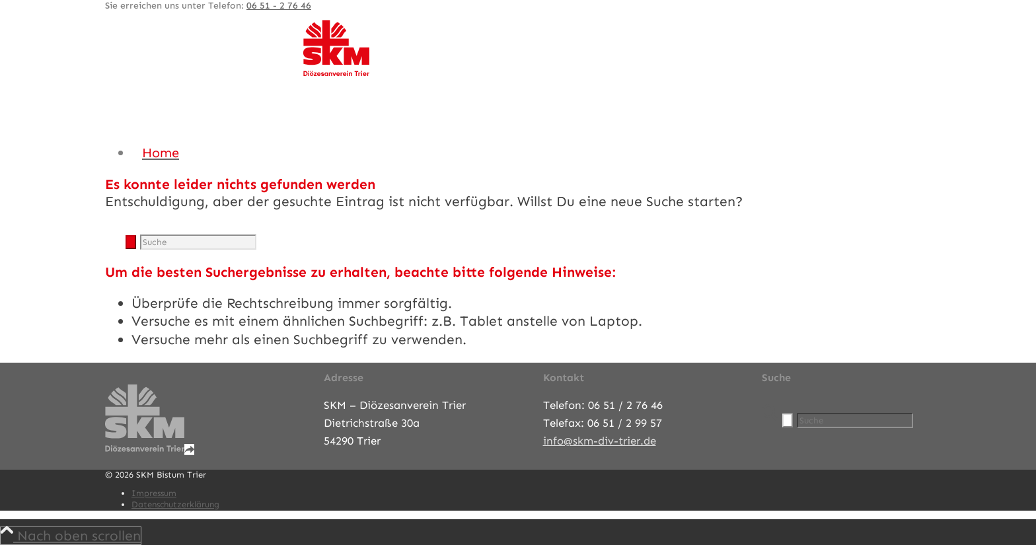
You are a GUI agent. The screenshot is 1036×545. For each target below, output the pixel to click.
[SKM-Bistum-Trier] (336, 72)
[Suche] (198, 242)
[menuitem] (531, 153)
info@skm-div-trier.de (599, 440)
